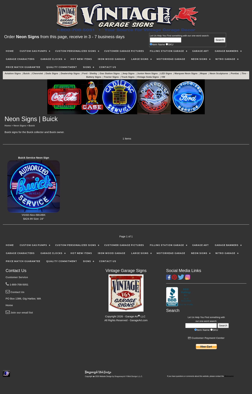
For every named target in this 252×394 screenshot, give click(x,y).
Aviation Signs (13, 73)
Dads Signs (52, 73)
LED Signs (166, 73)
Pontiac (235, 73)
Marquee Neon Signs (186, 73)
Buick (26, 73)
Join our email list (19, 312)
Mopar (204, 73)
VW (163, 77)
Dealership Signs (70, 73)
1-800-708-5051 (17, 284)
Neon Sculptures (219, 73)
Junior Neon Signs (147, 73)
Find (169, 35)
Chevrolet (38, 73)
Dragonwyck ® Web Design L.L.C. (129, 376)
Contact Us (15, 292)
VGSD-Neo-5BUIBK (34, 214)
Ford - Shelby (90, 73)
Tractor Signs (111, 77)
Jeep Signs (128, 73)
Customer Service (17, 277)
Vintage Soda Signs (148, 77)
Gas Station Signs (110, 73)
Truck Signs (128, 77)
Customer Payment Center (206, 337)
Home (9, 305)
